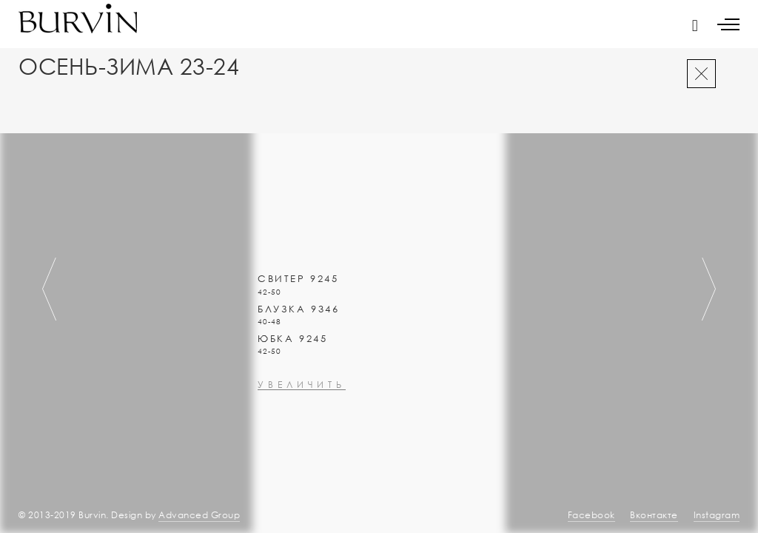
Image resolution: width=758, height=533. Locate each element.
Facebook (591, 515)
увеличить (302, 424)
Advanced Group (199, 515)
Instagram (717, 515)
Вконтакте (654, 515)
